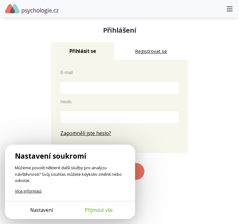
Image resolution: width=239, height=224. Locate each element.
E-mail (66, 72)
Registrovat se (151, 51)
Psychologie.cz (32, 9)
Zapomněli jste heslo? (85, 133)
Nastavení (41, 210)
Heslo (66, 101)
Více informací (28, 191)
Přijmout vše (99, 210)
